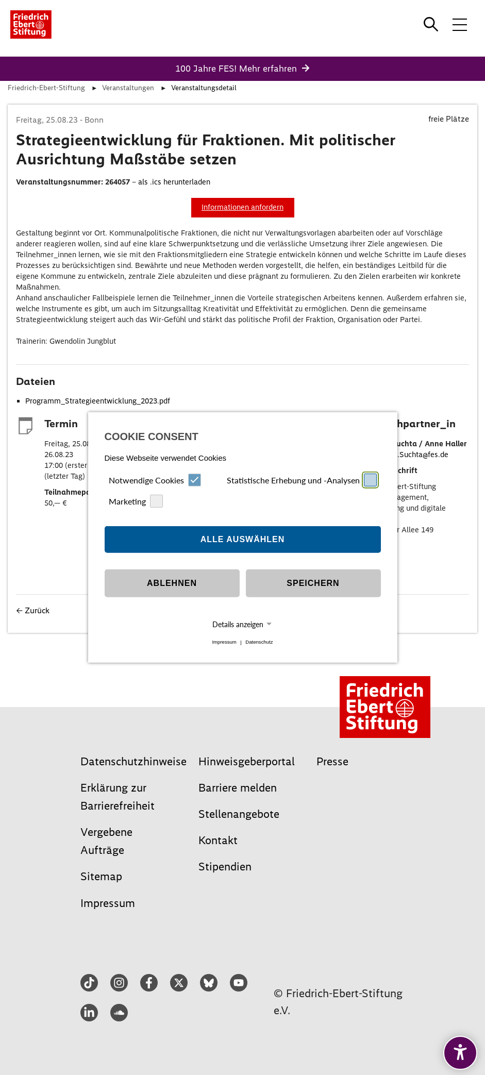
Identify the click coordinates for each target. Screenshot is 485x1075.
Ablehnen (172, 583)
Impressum (224, 642)
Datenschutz (259, 642)
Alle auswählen (242, 539)
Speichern (313, 583)
